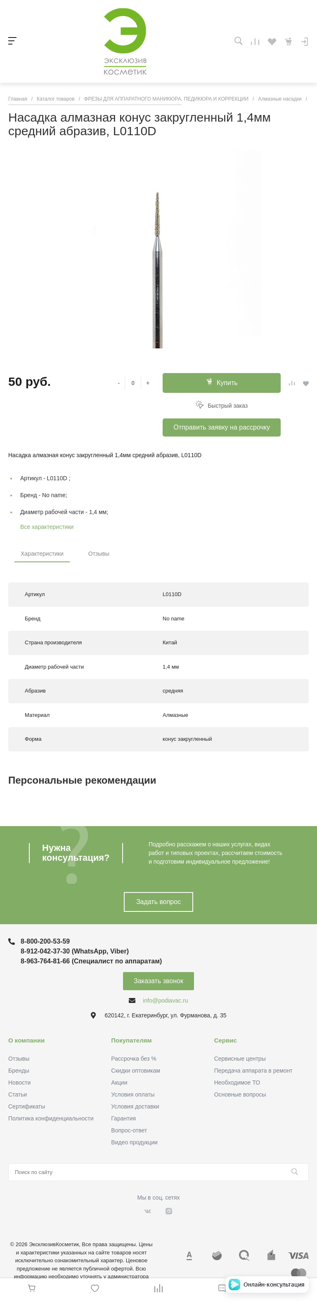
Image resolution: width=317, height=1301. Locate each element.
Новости (19, 1082)
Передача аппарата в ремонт (253, 1070)
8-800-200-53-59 (45, 941)
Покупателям (131, 1040)
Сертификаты (26, 1106)
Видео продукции (134, 1142)
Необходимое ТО (237, 1082)
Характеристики (42, 553)
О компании (26, 1040)
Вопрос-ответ (129, 1130)
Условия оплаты (132, 1094)
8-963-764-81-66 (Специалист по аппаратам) (91, 961)
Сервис (225, 1040)
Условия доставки (135, 1106)
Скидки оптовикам (135, 1070)
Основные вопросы (240, 1094)
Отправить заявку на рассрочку (221, 427)
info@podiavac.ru (165, 1000)
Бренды (18, 1070)
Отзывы (98, 553)
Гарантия (123, 1118)
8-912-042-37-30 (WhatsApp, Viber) (75, 951)
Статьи (17, 1094)
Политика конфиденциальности (51, 1118)
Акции (119, 1082)
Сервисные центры (240, 1058)
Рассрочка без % (133, 1058)
